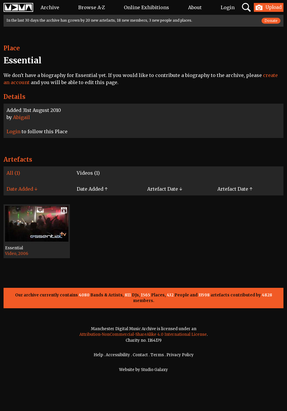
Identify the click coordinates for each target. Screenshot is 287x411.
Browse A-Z (91, 7)
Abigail (21, 117)
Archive (50, 7)
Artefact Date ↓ (164, 189)
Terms (157, 354)
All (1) (13, 173)
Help (98, 354)
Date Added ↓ (22, 189)
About (195, 7)
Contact (140, 354)
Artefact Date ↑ (234, 189)
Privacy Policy (180, 354)
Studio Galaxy (154, 369)
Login (228, 7)
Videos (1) (88, 173)
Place (12, 48)
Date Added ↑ (92, 189)
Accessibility (118, 354)
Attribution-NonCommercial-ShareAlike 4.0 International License (143, 334)
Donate (271, 20)
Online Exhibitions (146, 7)
